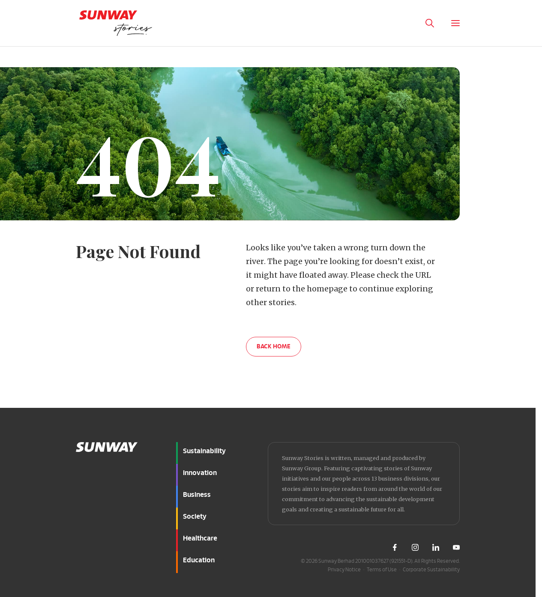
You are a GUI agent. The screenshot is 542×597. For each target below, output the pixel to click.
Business (197, 494)
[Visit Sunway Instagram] (415, 547)
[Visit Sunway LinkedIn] (435, 547)
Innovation (200, 472)
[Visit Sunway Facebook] (394, 547)
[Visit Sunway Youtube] (456, 547)
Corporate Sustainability (431, 569)
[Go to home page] (115, 23)
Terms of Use (382, 569)
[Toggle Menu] (455, 23)
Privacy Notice (344, 569)
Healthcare (200, 538)
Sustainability (204, 451)
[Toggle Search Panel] (429, 23)
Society (195, 516)
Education (199, 560)
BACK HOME (273, 347)
